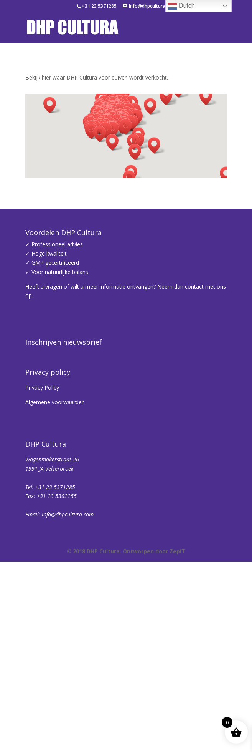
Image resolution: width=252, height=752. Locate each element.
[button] (102, 134)
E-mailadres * (56, 449)
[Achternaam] (140, 512)
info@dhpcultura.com (68, 720)
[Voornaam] (140, 487)
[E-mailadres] (140, 461)
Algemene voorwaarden (55, 608)
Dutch (181, 6)
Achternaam (53, 501)
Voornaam (51, 475)
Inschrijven (140, 533)
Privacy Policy (42, 594)
